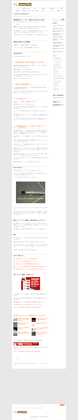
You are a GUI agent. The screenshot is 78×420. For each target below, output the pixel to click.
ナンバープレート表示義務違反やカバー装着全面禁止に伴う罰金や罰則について (31, 266)
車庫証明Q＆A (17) (56, 69)
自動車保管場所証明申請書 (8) (57, 67)
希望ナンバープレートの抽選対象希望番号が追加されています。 (28, 263)
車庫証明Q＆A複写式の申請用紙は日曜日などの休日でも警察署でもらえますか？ (23, 319)
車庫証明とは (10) (56, 71)
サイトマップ (55, 91)
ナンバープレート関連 (35, 21)
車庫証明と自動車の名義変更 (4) (58, 76)
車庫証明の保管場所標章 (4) (57, 81)
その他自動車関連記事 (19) (57, 58)
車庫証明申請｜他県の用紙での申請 (58, 51)
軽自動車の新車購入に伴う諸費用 (58, 28)
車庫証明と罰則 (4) (56, 73)
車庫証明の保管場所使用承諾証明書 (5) (58, 79)
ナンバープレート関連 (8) (57, 60)
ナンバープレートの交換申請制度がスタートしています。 (27, 261)
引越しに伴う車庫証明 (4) (57, 62)
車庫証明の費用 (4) (56, 83)
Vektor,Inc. (44, 389)
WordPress (34, 389)
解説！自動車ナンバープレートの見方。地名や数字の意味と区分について (30, 268)
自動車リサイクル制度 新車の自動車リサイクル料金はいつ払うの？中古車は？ (42, 333)
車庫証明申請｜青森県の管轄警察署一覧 (58, 98)
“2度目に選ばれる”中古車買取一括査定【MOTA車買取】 (30, 307)
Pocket (17, 24)
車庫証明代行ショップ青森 (38, 388)
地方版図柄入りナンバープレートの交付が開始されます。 (27, 258)
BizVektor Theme (39, 389)
